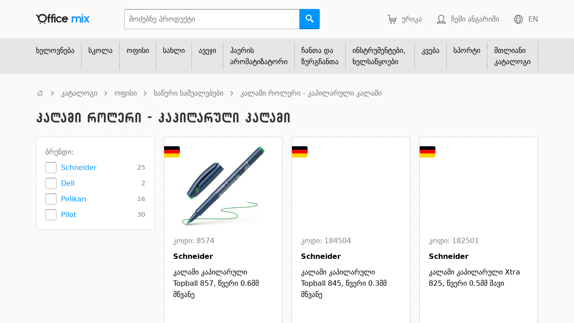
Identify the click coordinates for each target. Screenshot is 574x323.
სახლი (174, 50)
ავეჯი (207, 50)
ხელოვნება (55, 50)
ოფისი (137, 50)
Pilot (68, 214)
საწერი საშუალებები (188, 93)
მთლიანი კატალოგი (512, 56)
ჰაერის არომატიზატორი (258, 56)
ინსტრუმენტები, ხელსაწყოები (378, 56)
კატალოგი (79, 93)
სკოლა (100, 50)
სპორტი (466, 50)
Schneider (79, 167)
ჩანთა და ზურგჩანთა (320, 56)
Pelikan (73, 199)
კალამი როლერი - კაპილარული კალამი (311, 93)
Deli (67, 183)
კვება (430, 50)
